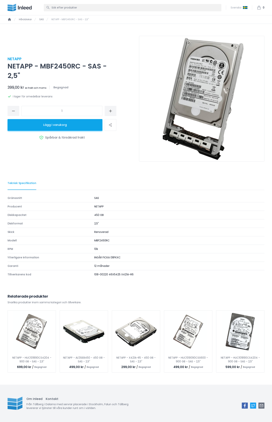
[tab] (22, 183)
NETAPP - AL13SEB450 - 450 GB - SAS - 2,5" (84, 359)
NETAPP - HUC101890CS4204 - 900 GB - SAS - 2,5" (31, 359)
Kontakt (52, 399)
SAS (41, 19)
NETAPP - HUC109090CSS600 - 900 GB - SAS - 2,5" (188, 359)
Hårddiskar (25, 19)
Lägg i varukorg (55, 125)
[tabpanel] (136, 236)
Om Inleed (34, 399)
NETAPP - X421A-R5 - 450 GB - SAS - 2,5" (136, 359)
